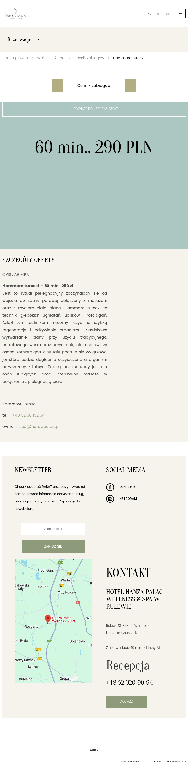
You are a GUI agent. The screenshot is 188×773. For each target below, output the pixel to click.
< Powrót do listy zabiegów (94, 109)
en (158, 14)
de (168, 14)
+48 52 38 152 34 (28, 415)
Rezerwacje (23, 39)
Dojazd (126, 701)
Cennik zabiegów (89, 58)
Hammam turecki (128, 58)
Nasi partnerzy (131, 762)
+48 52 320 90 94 (129, 682)
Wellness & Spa (51, 58)
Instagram (121, 499)
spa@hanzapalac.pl (39, 427)
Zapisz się (53, 546)
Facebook (120, 487)
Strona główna (15, 58)
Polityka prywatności (170, 762)
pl (149, 14)
